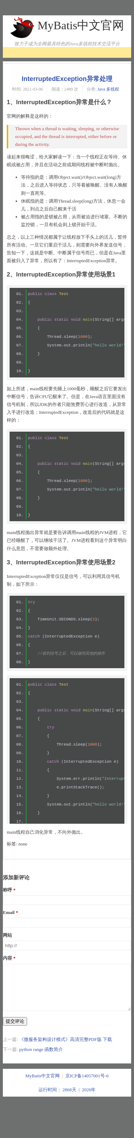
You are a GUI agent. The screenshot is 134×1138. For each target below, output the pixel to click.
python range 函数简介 (41, 1058)
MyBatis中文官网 (80, 25)
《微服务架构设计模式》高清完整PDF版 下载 (65, 1048)
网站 (7, 935)
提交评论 (15, 1029)
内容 (7, 958)
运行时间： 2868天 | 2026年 (67, 1098)
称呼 (7, 890)
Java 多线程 (108, 89)
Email (9, 912)
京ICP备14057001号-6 (87, 1084)
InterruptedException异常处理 (67, 78)
